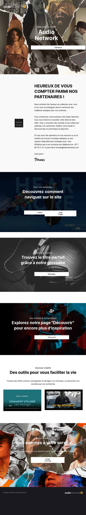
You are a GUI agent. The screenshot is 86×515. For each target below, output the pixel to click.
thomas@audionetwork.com (67, 147)
